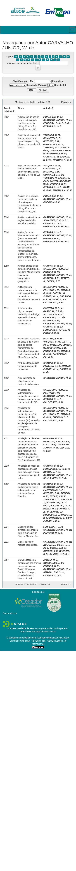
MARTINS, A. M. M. (62, 160)
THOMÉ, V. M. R (58, 496)
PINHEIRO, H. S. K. (53, 308)
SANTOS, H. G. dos (59, 554)
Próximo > (66, 102)
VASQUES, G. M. (51, 135)
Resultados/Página (36, 85)
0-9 (16, 57)
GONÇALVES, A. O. (53, 144)
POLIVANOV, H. (51, 290)
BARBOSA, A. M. (52, 441)
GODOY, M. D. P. (51, 202)
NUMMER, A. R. (51, 320)
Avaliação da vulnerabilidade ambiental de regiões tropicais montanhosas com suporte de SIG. (29, 396)
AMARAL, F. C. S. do (53, 572)
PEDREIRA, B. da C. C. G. (56, 123)
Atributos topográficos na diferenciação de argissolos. (28, 366)
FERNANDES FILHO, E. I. (56, 226)
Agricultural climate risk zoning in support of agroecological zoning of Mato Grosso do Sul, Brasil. (29, 141)
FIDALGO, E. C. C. (52, 117)
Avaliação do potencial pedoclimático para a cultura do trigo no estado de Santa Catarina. (29, 490)
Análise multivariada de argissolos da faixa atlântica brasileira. (29, 220)
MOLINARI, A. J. (51, 515)
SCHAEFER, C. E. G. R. (55, 220)
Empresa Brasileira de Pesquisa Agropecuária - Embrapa (35, 628)
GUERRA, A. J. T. (58, 299)
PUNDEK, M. (52, 502)
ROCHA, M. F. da (51, 472)
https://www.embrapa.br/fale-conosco (38, 631)
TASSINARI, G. (54, 512)
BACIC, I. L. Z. (63, 505)
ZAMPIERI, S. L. (51, 499)
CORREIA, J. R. (51, 278)
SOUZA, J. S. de (58, 548)
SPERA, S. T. (53, 281)
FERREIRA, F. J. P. (52, 527)
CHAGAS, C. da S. (52, 126)
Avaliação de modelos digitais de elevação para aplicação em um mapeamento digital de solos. (29, 472)
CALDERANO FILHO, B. (55, 269)
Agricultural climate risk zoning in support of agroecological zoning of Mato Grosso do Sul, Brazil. (29, 171)
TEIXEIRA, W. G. (51, 147)
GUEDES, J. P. (50, 551)
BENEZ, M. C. (50, 508)
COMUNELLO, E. (52, 138)
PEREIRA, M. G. (51, 333)
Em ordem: (58, 81)
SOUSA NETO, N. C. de (55, 478)
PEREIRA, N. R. (58, 153)
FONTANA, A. (50, 366)
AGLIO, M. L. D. (51, 545)
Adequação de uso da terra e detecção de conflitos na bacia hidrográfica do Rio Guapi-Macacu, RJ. (28, 123)
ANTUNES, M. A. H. (53, 314)
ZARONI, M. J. (50, 560)
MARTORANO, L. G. (53, 490)
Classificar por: (20, 81)
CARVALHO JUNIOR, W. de (57, 120)
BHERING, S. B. (51, 141)
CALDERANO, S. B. (53, 302)
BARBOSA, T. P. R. (52, 311)
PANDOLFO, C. (57, 518)
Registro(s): (60, 85)
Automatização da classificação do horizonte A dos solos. (28, 381)
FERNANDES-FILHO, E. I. (56, 330)
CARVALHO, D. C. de (54, 317)
